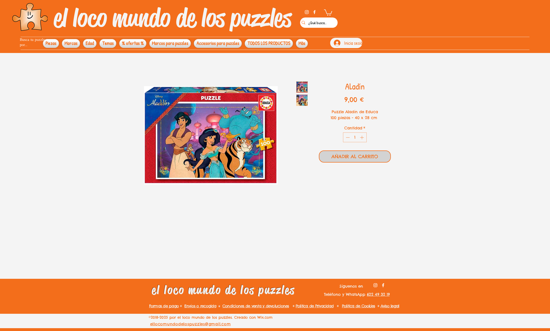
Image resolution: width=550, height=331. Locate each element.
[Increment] (362, 137)
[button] (328, 12)
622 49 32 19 (378, 294)
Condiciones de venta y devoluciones (255, 305)
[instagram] (306, 12)
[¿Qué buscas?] (317, 22)
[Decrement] (347, 137)
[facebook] (314, 12)
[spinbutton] (354, 137)
